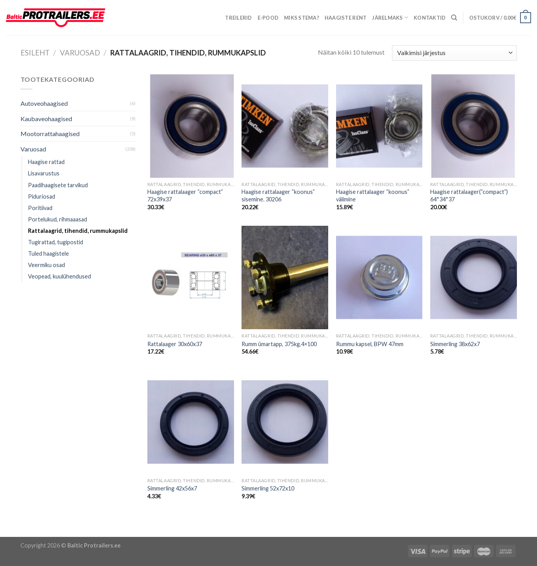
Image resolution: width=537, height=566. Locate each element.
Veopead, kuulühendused (59, 276)
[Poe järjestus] (454, 53)
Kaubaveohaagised (46, 118)
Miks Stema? (301, 18)
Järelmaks (390, 17)
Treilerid (238, 18)
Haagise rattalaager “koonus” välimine (372, 195)
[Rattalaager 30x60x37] (190, 277)
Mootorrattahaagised (50, 133)
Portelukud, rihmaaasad (57, 219)
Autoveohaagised (44, 103)
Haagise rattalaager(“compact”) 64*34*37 (469, 195)
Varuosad (80, 52)
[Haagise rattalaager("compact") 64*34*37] (473, 126)
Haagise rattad (46, 162)
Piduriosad (41, 196)
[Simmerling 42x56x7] (190, 422)
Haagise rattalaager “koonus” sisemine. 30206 (278, 195)
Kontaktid (430, 18)
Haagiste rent (345, 18)
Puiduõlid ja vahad (24, 531)
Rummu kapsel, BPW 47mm (369, 344)
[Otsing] (454, 17)
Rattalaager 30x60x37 (174, 344)
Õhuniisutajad (68, 531)
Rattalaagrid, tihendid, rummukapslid (78, 230)
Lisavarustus (43, 173)
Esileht (35, 52)
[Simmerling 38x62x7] (473, 277)
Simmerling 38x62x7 (455, 344)
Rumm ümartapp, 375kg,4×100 (279, 344)
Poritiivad (40, 208)
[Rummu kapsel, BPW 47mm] (379, 277)
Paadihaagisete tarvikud (58, 185)
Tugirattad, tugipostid (55, 242)
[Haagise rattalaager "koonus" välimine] (379, 126)
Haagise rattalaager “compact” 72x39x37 (185, 195)
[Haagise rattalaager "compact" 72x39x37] (190, 126)
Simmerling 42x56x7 (172, 488)
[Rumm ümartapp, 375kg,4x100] (285, 277)
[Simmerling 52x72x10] (285, 422)
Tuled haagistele (48, 253)
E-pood (268, 18)
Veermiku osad (46, 265)
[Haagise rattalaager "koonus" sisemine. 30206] (285, 126)
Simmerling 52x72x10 (268, 488)
